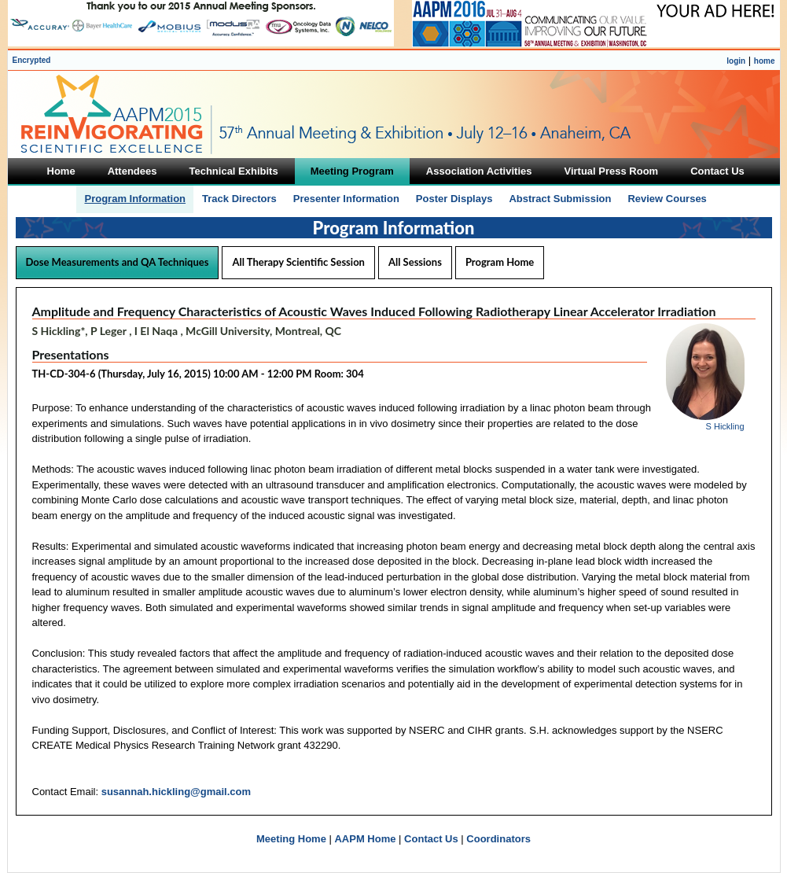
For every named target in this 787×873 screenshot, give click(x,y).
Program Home (499, 262)
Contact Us (431, 839)
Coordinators (498, 839)
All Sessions (415, 262)
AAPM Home (364, 839)
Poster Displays (454, 198)
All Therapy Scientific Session (298, 262)
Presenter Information (346, 198)
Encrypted (32, 60)
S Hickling (725, 426)
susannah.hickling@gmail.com (176, 791)
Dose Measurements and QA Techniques (117, 262)
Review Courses (666, 198)
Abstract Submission (560, 198)
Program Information (135, 198)
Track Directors (239, 198)
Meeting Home (291, 839)
